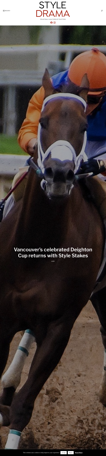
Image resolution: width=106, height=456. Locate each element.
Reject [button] (70, 452)
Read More (79, 452)
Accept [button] (64, 452)
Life (53, 261)
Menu (6, 10)
